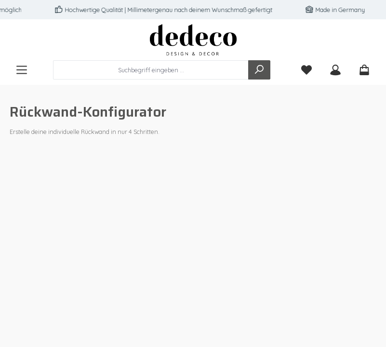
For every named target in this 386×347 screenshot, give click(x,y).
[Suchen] (259, 70)
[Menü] (22, 70)
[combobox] (151, 70)
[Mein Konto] (335, 70)
